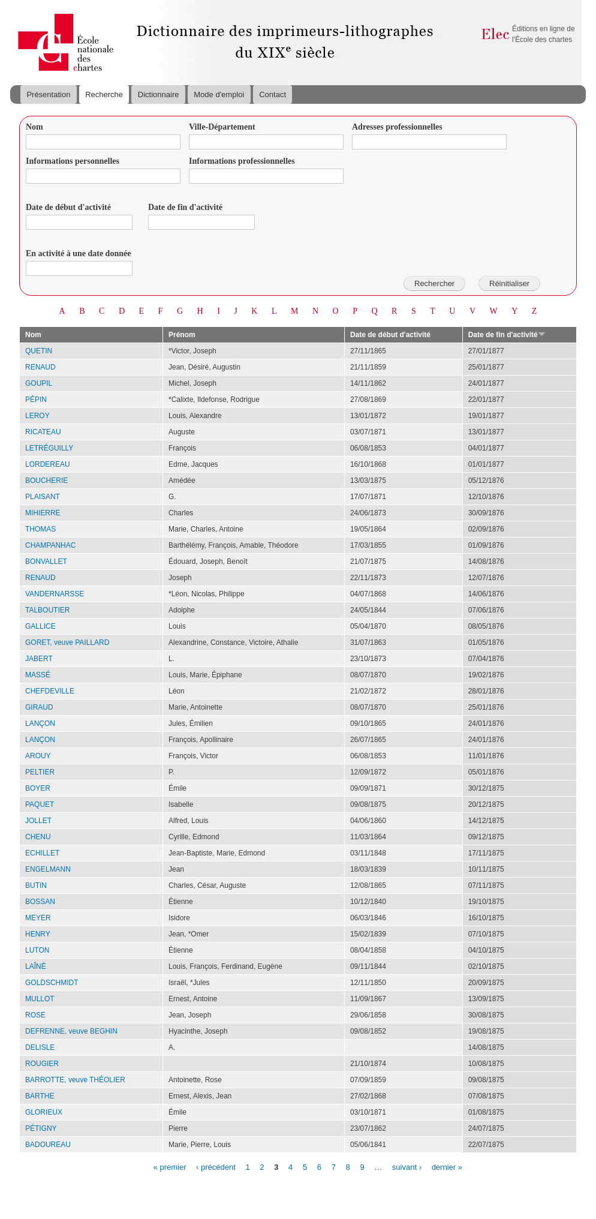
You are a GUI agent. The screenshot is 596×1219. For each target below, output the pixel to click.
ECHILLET (42, 853)
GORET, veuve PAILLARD (67, 642)
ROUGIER (42, 1063)
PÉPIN (36, 399)
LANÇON (40, 723)
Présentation (48, 94)
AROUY (38, 756)
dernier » (447, 1166)
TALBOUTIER (47, 610)
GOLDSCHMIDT (52, 982)
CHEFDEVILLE (49, 691)
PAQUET (39, 804)
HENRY (37, 934)
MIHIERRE (43, 513)
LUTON (37, 950)
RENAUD (40, 367)
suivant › (407, 1166)
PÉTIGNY (41, 1128)
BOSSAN (40, 901)
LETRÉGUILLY (49, 448)
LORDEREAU (47, 464)
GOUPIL (38, 383)
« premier (169, 1166)
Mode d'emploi (219, 94)
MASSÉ (37, 675)
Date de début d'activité (68, 207)
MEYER (38, 918)
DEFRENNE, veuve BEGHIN (71, 1031)
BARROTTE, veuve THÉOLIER (75, 1080)
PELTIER (40, 772)
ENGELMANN (48, 869)
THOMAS (40, 529)
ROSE (35, 1015)
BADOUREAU (48, 1144)
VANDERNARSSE (54, 594)
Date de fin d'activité (185, 207)
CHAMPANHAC (50, 545)
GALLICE (40, 626)
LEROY (37, 416)
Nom (34, 126)
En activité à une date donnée (78, 253)
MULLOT (40, 999)
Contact (272, 94)
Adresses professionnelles (397, 126)
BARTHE (39, 1096)
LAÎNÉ (35, 966)
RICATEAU (43, 432)
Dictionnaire (158, 94)
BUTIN (36, 885)
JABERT (39, 658)
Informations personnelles (72, 161)
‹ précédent (216, 1166)
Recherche (104, 94)
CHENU (38, 837)
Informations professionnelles (242, 161)
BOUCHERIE (46, 480)
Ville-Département (222, 126)
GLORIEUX (43, 1112)
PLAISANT (42, 497)
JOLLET (38, 820)
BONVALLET (46, 561)
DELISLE (40, 1047)
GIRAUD (39, 707)
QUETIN (38, 351)
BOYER (37, 788)
